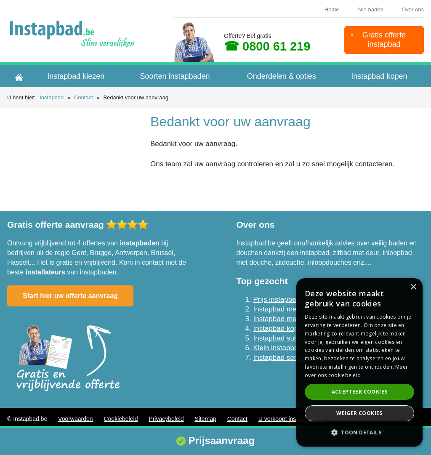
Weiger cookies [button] (359, 413)
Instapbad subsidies (285, 338)
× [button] (413, 287)
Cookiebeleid (121, 418)
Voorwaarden (75, 418)
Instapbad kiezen (75, 76)
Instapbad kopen (379, 76)
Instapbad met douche (288, 319)
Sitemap (205, 418)
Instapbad (52, 97)
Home (332, 9)
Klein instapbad (277, 348)
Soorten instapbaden (175, 76)
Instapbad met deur (284, 309)
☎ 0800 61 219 (267, 46)
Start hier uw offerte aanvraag (70, 295)
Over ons (413, 9)
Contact (83, 97)
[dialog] (359, 362)
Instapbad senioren (283, 358)
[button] (359, 432)
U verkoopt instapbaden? (291, 418)
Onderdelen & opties (281, 76)
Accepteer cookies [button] (360, 391)
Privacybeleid (166, 418)
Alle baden (370, 9)
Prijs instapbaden (280, 299)
